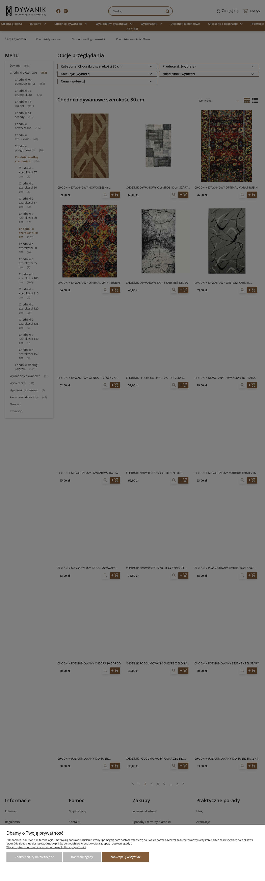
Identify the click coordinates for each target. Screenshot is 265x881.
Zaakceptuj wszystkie (125, 857)
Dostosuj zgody (82, 857)
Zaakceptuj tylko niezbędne (34, 857)
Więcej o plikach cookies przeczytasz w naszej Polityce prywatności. (46, 847)
